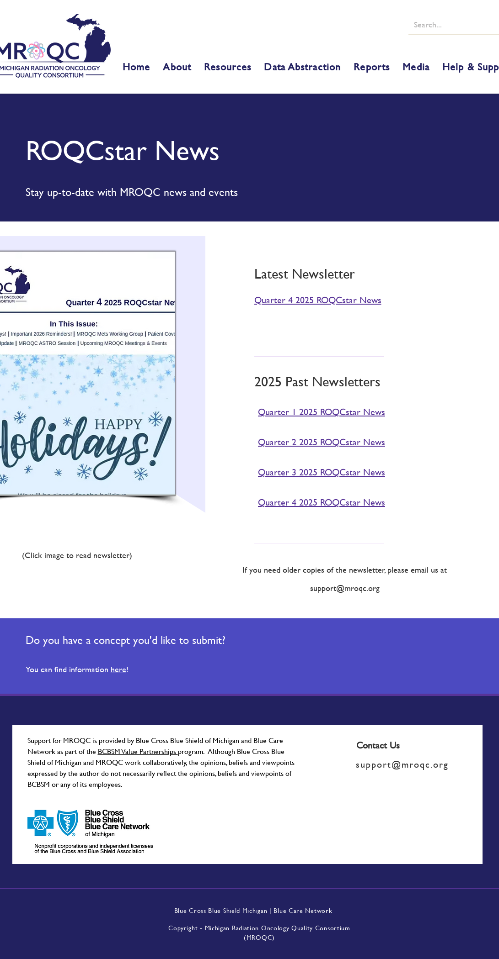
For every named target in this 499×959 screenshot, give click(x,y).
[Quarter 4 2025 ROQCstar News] (326, 299)
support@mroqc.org (345, 588)
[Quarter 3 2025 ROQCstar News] (328, 472)
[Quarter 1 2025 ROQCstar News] (328, 412)
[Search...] (453, 24)
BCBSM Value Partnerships (138, 751)
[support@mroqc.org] (407, 764)
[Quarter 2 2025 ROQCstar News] (328, 442)
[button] (177, 67)
